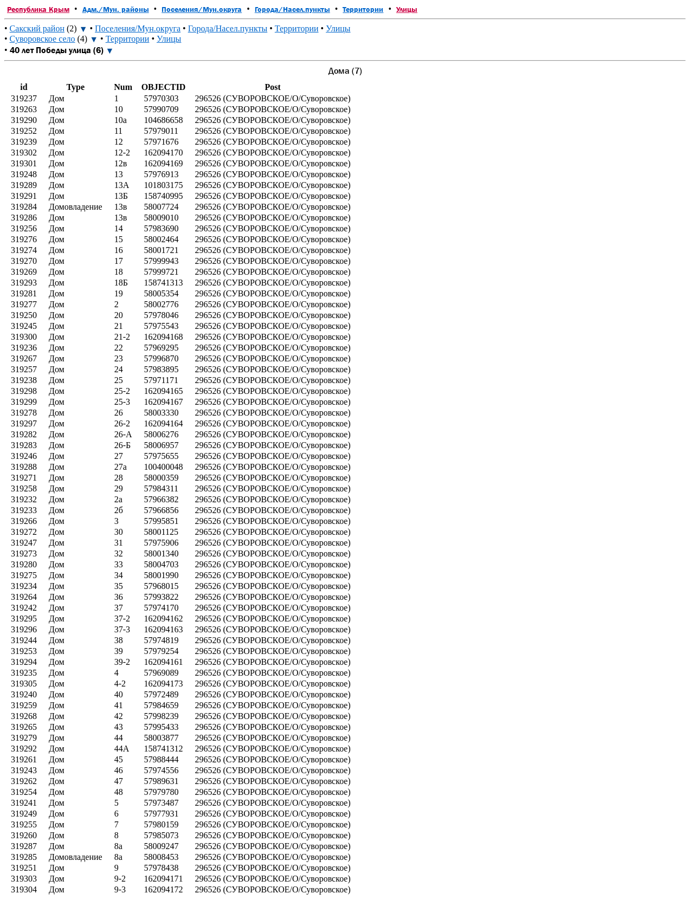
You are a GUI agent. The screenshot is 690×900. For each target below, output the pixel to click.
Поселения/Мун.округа (202, 9)
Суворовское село (42, 38)
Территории (363, 9)
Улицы (406, 9)
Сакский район (37, 28)
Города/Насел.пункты (292, 9)
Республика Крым (38, 9)
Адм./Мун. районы (115, 9)
